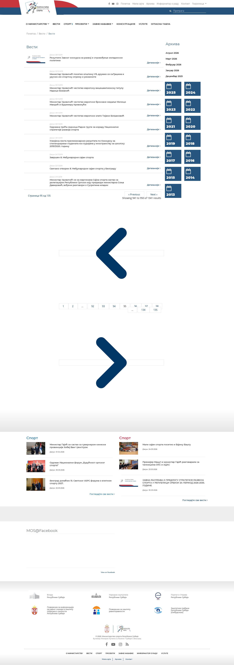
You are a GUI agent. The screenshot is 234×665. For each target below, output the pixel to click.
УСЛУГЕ (164, 653)
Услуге (143, 24)
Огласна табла (160, 24)
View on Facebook (108, 572)
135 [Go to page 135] (155, 309)
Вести (56, 24)
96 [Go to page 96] (136, 306)
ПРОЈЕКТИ (110, 653)
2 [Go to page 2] (73, 306)
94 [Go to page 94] (114, 306)
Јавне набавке (102, 24)
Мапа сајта (138, 3)
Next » (153, 194)
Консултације (126, 24)
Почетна (125, 3)
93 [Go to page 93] (103, 306)
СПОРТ (99, 653)
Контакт (185, 3)
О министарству (37, 24)
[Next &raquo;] (111, 362)
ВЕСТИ (89, 653)
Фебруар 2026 (173, 64)
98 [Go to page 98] (157, 306)
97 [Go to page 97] (146, 306)
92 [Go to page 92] (93, 306)
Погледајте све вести (102, 494)
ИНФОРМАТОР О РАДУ (147, 653)
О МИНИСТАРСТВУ (74, 653)
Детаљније (153, 62)
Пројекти (81, 24)
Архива (150, 3)
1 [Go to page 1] (64, 306)
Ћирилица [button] (198, 3)
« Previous (134, 194)
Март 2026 (171, 58)
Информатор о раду (168, 3)
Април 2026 (172, 53)
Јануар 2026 (172, 70)
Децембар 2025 (174, 76)
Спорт (67, 24)
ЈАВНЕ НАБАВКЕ (125, 653)
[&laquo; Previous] (111, 253)
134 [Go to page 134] (143, 309)
